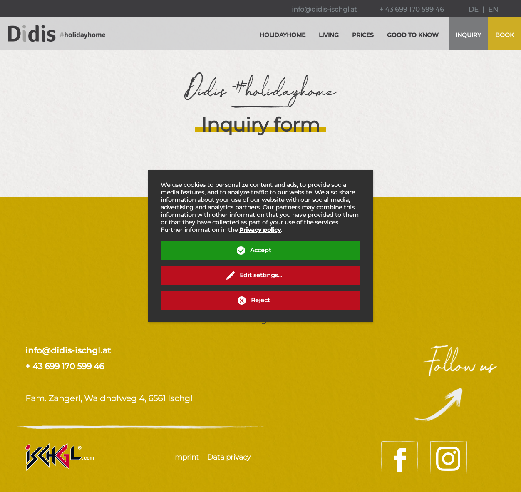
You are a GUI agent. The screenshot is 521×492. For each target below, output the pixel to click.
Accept (260, 250)
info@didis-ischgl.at (324, 9)
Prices (363, 35)
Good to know (413, 35)
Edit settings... (261, 275)
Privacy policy (260, 230)
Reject (260, 300)
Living (329, 35)
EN (493, 9)
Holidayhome (282, 35)
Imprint (186, 457)
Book (504, 35)
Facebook (400, 458)
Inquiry (468, 35)
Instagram (449, 458)
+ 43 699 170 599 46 (412, 9)
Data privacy (229, 457)
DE (474, 9)
